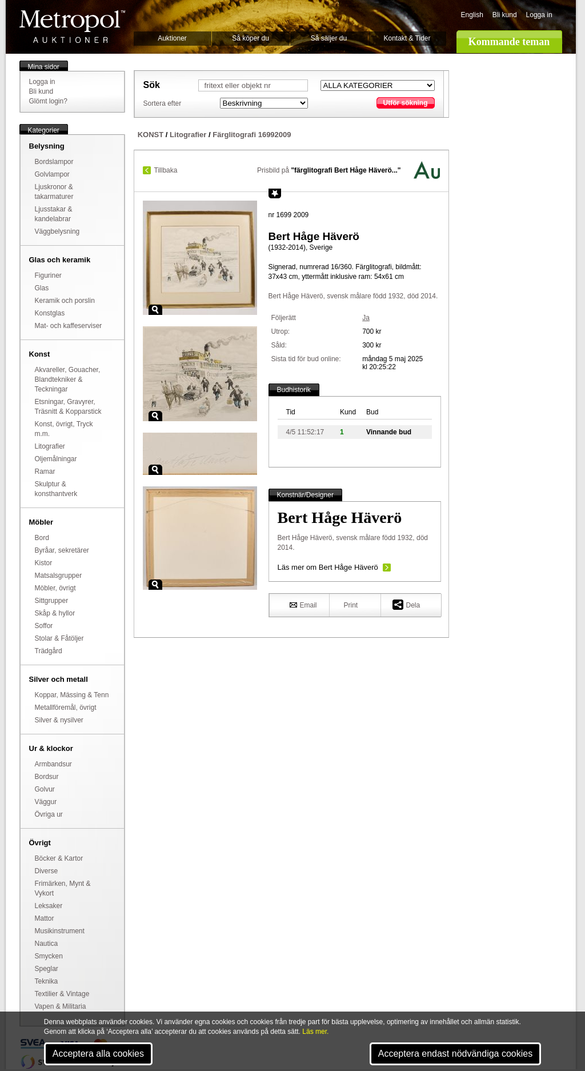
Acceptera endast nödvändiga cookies (455, 1053)
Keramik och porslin (65, 301)
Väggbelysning (57, 231)
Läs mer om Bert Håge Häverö (328, 567)
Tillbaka (166, 170)
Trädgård (48, 651)
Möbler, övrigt (55, 588)
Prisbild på (328, 170)
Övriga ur (49, 814)
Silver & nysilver (59, 720)
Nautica (46, 944)
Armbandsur (53, 764)
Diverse (46, 871)
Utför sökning (405, 103)
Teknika (46, 981)
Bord (42, 538)
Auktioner (172, 38)
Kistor (44, 563)
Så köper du (250, 38)
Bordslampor (54, 162)
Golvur (45, 789)
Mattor (44, 918)
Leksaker (49, 906)
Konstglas (50, 313)
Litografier (50, 446)
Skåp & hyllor (55, 613)
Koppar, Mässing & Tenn (72, 695)
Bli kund (504, 15)
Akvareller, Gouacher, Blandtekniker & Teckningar (68, 379)
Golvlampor (52, 174)
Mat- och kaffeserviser (68, 326)
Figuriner (48, 275)
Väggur (46, 802)
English (472, 15)
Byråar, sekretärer (62, 550)
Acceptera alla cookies (98, 1053)
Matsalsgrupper (58, 576)
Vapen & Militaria (60, 1006)
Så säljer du (329, 38)
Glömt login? (48, 101)
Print (351, 605)
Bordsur (47, 777)
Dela (406, 604)
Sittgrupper (52, 601)
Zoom (155, 310)
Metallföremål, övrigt (66, 708)
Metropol (72, 26)
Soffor (44, 626)
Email (303, 605)
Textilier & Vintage (62, 994)
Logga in (539, 15)
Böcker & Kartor (59, 858)
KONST (151, 134)
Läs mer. (315, 1032)
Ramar (45, 471)
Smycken (49, 956)
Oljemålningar (56, 459)
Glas (42, 288)
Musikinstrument (60, 931)
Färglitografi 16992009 (252, 134)
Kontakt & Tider (406, 38)
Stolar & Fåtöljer (59, 638)
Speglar (46, 969)
